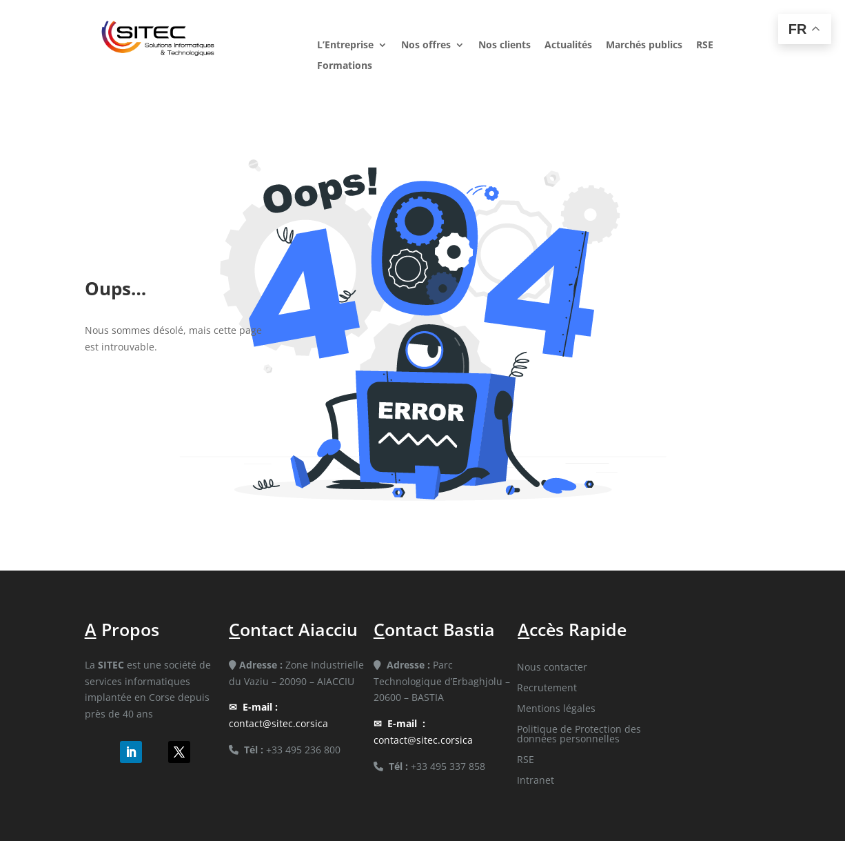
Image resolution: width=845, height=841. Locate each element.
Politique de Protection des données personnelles (579, 734)
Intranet (535, 780)
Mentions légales (556, 709)
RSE (704, 45)
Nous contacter (552, 667)
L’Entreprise (345, 45)
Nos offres (426, 45)
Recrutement (547, 688)
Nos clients (504, 45)
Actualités (568, 45)
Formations (344, 66)
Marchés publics (644, 45)
